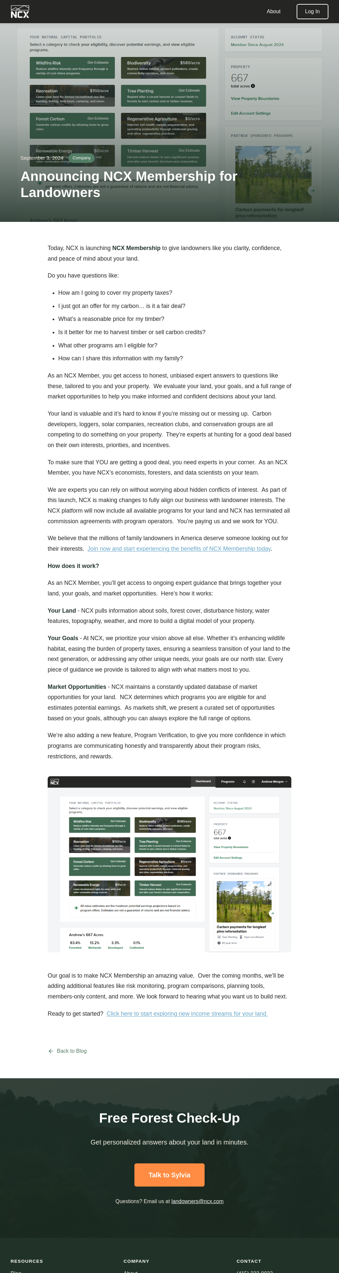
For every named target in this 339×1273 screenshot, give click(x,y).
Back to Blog (67, 1051)
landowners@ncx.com (197, 1201)
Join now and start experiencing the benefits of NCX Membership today (178, 548)
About (274, 11)
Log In (312, 11)
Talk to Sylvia (169, 1175)
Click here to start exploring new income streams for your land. (187, 1013)
